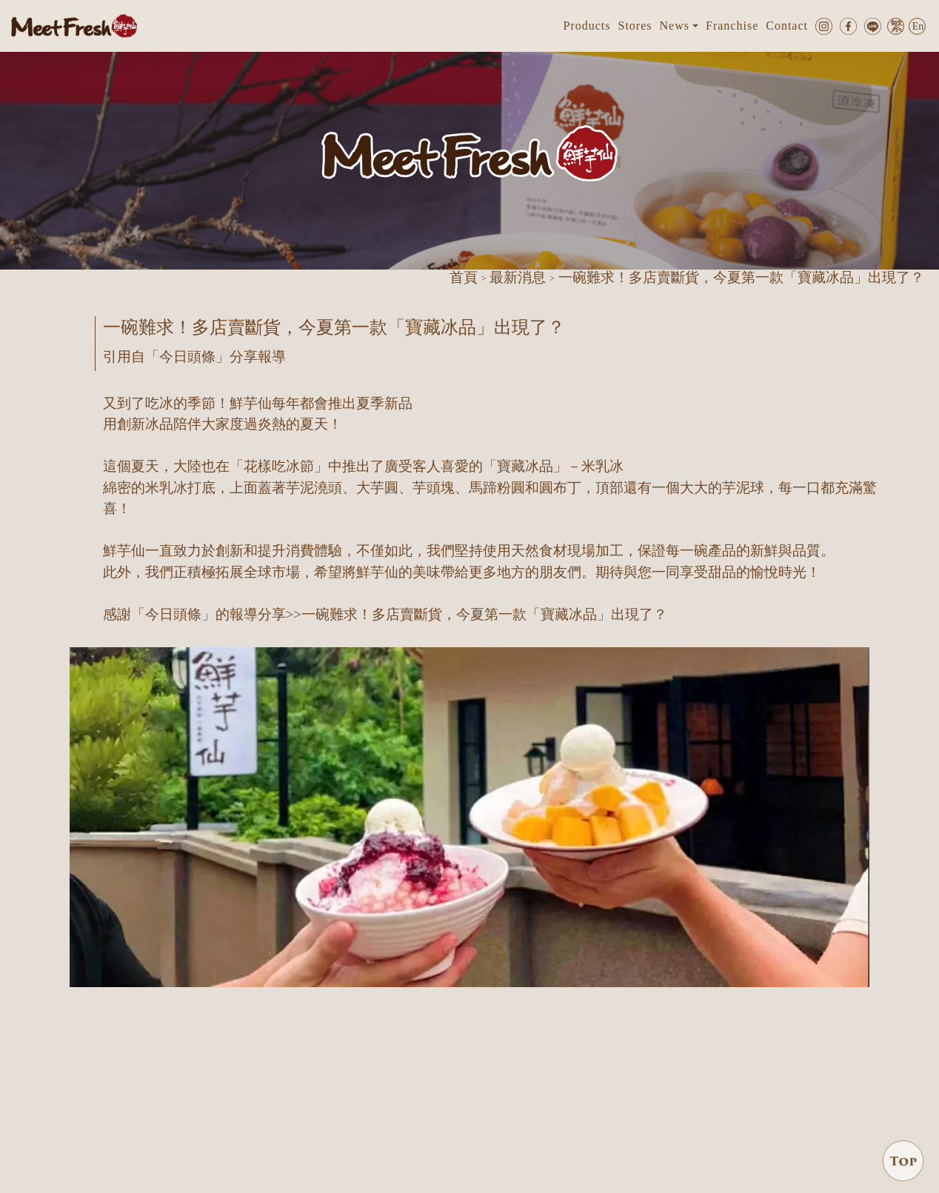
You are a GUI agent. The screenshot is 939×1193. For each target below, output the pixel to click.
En (918, 26)
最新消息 (517, 277)
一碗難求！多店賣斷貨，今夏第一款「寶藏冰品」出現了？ (484, 614)
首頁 (464, 277)
